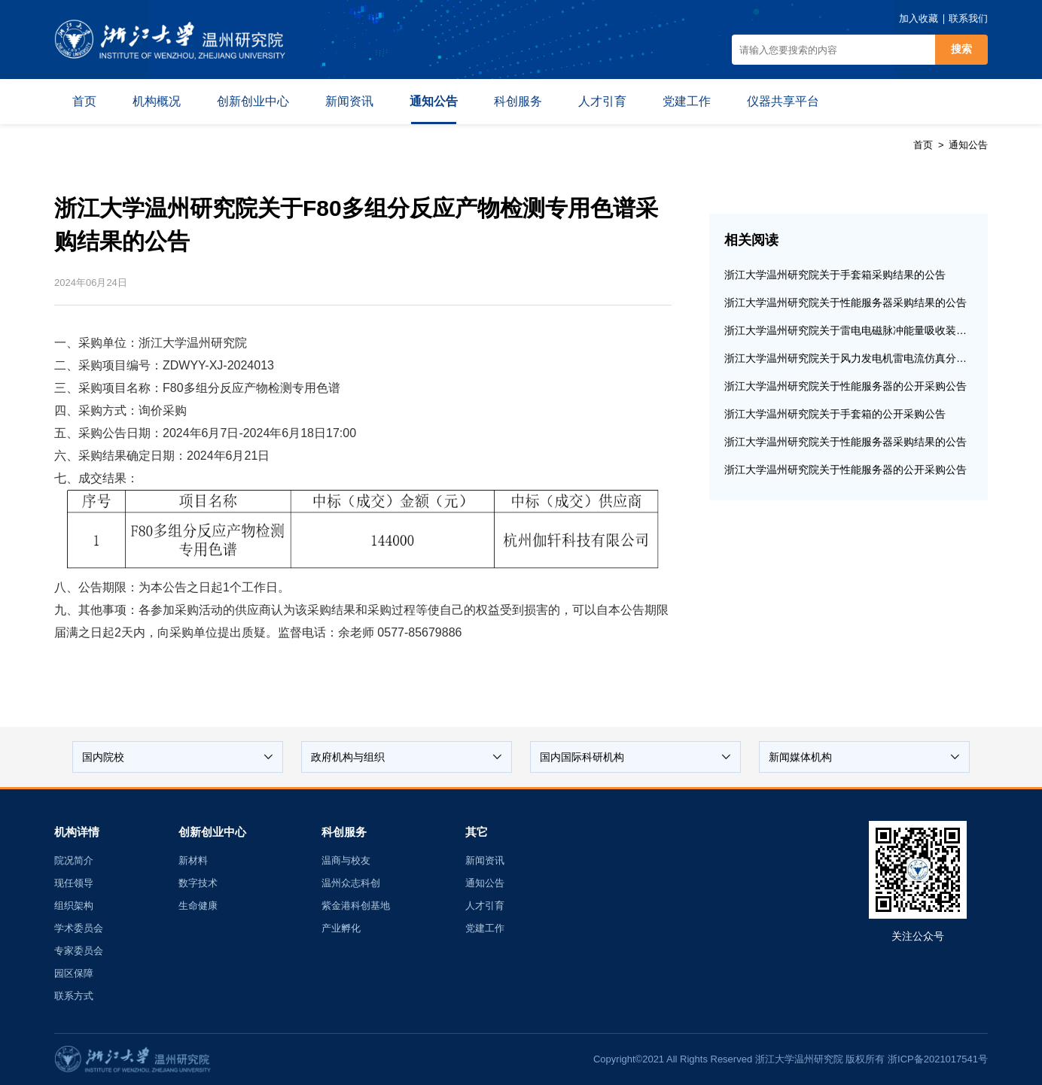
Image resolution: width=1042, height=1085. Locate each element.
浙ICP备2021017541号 (938, 1059)
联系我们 (968, 18)
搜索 (961, 49)
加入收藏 (918, 18)
